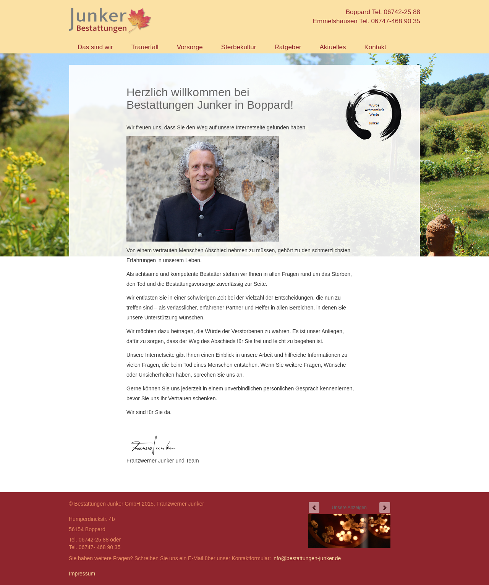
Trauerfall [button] (145, 47)
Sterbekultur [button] (238, 47)
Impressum (82, 573)
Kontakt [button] (375, 47)
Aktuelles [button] (332, 47)
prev (314, 507)
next (384, 507)
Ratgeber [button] (287, 47)
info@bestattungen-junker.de (306, 558)
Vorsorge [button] (190, 47)
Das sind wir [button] (95, 47)
